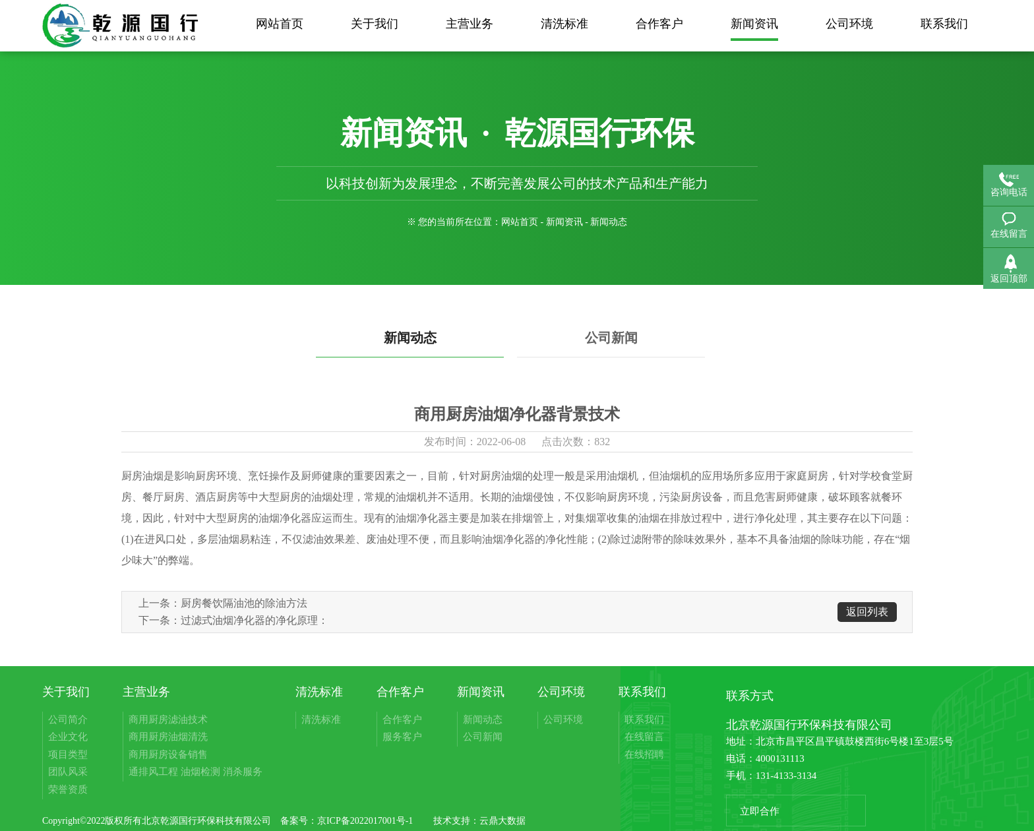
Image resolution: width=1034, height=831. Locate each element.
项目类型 (68, 754)
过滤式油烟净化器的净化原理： (254, 620)
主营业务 (469, 23)
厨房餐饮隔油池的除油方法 (244, 603)
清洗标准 (564, 23)
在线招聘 (644, 754)
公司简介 (68, 719)
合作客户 (659, 23)
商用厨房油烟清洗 (168, 736)
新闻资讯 (754, 23)
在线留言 (644, 736)
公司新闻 (611, 337)
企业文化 (68, 736)
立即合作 (759, 811)
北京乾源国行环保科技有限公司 (208, 821)
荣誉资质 (68, 789)
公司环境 (849, 23)
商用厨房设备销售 (168, 754)
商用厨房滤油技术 (168, 719)
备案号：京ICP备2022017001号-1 (346, 821)
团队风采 (68, 771)
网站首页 (279, 23)
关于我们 (374, 23)
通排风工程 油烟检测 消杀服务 (195, 771)
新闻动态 (410, 337)
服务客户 (402, 736)
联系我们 (944, 23)
